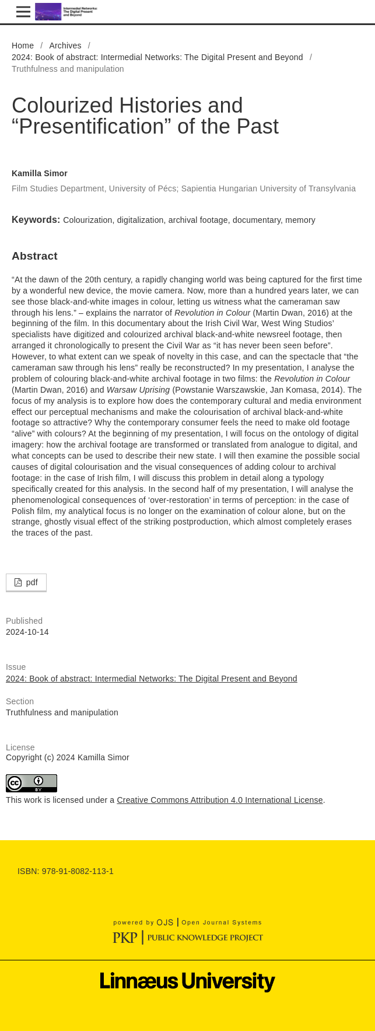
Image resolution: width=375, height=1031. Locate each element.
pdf (31, 582)
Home (23, 45)
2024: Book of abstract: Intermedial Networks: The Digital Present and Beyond (157, 57)
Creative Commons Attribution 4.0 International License (220, 800)
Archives (65, 45)
